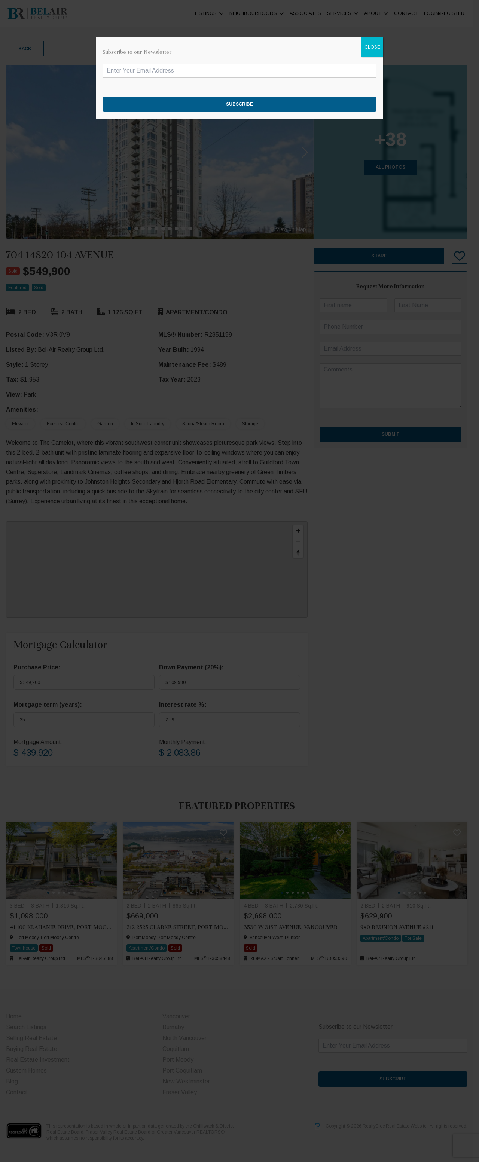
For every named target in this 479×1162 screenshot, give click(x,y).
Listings (211, 13)
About (378, 13)
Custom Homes (26, 1070)
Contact (412, 13)
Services (345, 13)
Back (24, 48)
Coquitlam (177, 1049)
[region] (158, 569)
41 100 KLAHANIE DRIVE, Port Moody (61, 927)
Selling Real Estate (31, 1038)
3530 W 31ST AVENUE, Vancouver (293, 927)
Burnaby (175, 1027)
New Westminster (188, 1081)
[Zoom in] (301, 530)
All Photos (395, 167)
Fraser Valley (181, 1092)
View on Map (292, 229)
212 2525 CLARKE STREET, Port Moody (180, 927)
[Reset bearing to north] (301, 552)
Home (14, 1016)
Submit (395, 434)
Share (383, 256)
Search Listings (26, 1027)
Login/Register (450, 13)
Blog (12, 1081)
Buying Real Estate (31, 1049)
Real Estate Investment (38, 1059)
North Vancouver (186, 1038)
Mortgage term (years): (47, 704)
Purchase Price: (37, 667)
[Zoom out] (301, 541)
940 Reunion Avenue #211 (400, 927)
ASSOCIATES (311, 13)
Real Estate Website (412, 1126)
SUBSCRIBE (397, 1079)
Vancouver (178, 1016)
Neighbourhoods (259, 13)
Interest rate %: (184, 704)
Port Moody (179, 1059)
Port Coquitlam (184, 1070)
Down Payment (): (193, 667)
